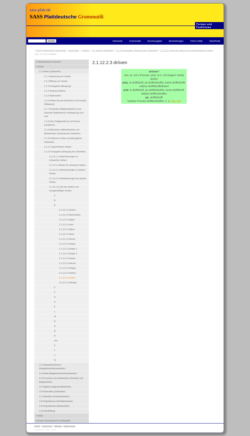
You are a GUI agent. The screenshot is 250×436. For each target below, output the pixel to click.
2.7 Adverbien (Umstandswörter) (54, 396)
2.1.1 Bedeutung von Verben (57, 76)
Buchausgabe (155, 41)
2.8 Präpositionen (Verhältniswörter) (56, 401)
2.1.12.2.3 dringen (67, 268)
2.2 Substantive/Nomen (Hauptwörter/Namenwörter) (52, 367)
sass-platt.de (40, 9)
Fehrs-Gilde (196, 41)
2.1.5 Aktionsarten (52, 95)
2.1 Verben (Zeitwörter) (103, 50)
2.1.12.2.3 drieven (67, 263)
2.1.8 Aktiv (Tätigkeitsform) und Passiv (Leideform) (62, 123)
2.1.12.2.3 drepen (67, 258)
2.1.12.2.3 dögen (67, 219)
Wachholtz (214, 41)
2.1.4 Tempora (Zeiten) (54, 91)
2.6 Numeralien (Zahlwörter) (52, 391)
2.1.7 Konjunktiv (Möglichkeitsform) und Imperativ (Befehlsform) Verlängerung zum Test (64, 113)
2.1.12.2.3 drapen (67, 244)
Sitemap (58, 426)
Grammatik (135, 41)
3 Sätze (39, 415)
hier (173, 101)
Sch (56, 340)
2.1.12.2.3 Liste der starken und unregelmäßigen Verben (186, 50)
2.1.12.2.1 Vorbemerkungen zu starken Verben (67, 172)
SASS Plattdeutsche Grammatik (51, 50)
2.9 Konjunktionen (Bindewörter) (54, 406)
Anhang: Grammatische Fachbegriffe (53, 420)
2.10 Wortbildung (47, 411)
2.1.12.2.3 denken (67, 210)
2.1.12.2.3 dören (66, 234)
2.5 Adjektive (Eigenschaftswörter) (55, 386)
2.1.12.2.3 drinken (67, 273)
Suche (37, 426)
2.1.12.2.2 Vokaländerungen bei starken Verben (67, 180)
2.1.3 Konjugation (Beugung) (57, 86)
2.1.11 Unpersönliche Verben (57, 147)
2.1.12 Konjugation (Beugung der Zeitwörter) (137, 50)
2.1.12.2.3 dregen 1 (68, 248)
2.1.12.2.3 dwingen (68, 282)
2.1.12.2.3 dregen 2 (68, 253)
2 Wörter (85, 50)
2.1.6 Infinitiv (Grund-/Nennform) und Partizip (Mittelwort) (65, 102)
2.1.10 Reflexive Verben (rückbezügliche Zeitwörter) (63, 140)
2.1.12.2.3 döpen (67, 229)
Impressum (47, 426)
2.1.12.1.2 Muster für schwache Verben (67, 165)
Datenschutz (69, 426)
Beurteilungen (176, 41)
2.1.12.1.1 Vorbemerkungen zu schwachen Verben (63, 158)
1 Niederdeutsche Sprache (48, 62)
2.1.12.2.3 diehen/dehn (70, 215)
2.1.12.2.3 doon (66, 224)
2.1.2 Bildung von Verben (56, 81)
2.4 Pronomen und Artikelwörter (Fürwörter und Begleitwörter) (61, 380)
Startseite (117, 41)
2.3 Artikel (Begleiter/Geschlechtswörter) (58, 373)
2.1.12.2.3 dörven (67, 239)
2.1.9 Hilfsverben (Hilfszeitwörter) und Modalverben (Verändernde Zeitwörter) (62, 131)
